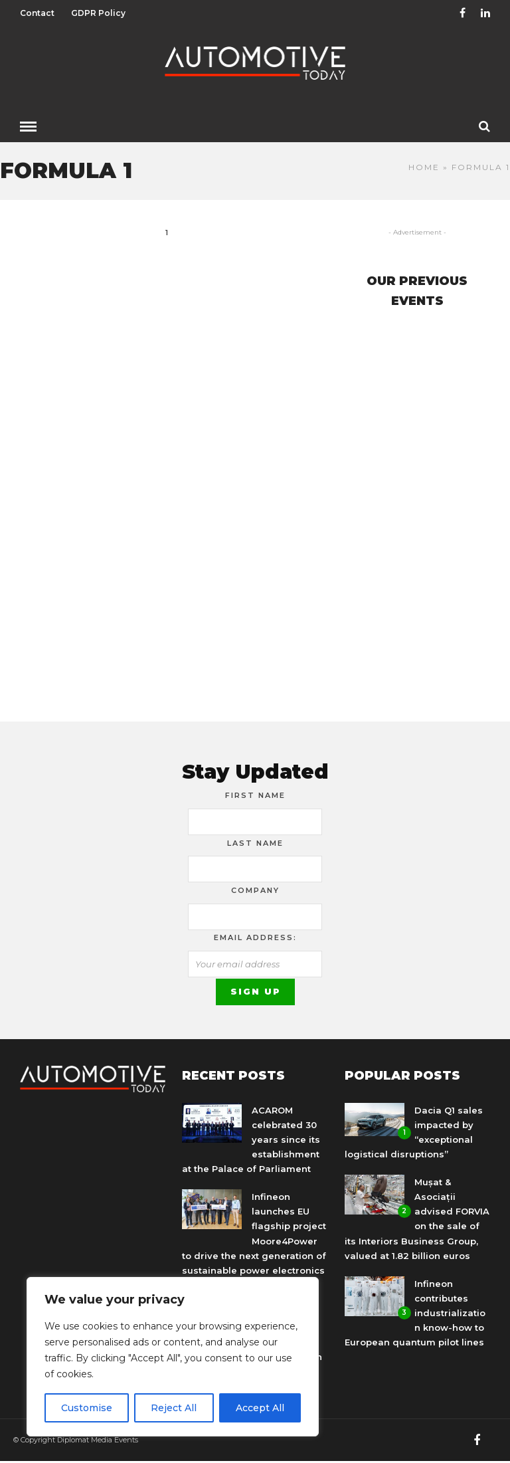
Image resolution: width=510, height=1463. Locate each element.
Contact (37, 13)
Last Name (255, 843)
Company (255, 890)
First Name (255, 795)
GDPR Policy (98, 13)
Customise (86, 1408)
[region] (173, 1356)
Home (424, 167)
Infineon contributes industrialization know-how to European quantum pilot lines (415, 1312)
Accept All (260, 1408)
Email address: (255, 937)
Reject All (174, 1408)
